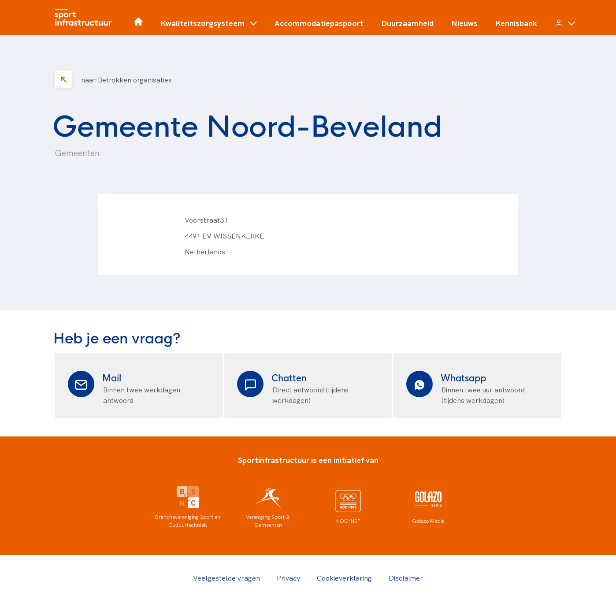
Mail (111, 377)
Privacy (288, 577)
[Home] (85, 17)
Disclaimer (406, 577)
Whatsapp (463, 377)
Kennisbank (516, 23)
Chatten (289, 377)
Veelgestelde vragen (226, 577)
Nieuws (464, 23)
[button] (208, 26)
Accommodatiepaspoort (319, 23)
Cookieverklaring (344, 577)
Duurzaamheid (407, 23)
